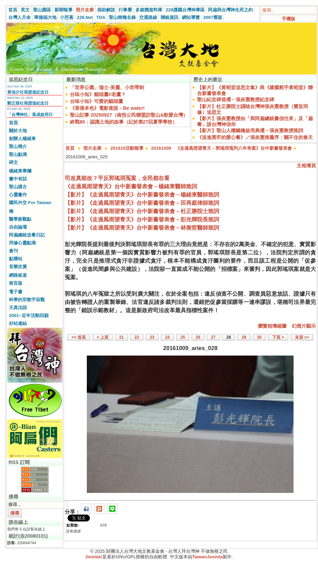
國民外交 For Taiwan (30, 202)
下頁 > (278, 337)
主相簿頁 (306, 165)
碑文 (13, 162)
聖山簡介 (18, 146)
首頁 (12, 9)
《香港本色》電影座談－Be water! (107, 108)
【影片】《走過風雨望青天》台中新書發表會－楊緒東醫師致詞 (142, 195)
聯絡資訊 (169, 17)
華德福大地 (45, 17)
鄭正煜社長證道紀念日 (28, 103)
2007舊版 (212, 17)
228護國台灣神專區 (185, 9)
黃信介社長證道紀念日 (28, 92)
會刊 (13, 250)
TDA (100, 17)
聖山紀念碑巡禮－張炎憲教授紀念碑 (235, 99)
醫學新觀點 (20, 219)
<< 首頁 (79, 337)
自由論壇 (18, 227)
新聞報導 (63, 9)
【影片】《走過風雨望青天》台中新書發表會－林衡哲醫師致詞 (142, 228)
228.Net (85, 17)
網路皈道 (18, 275)
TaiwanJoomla (207, 556)
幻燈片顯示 (304, 326)
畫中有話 (18, 178)
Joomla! (93, 556)
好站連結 (18, 323)
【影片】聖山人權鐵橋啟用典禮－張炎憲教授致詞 (250, 130)
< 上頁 (103, 337)
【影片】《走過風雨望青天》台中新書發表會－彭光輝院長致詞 (142, 219)
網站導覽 (191, 17)
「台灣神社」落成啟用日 (30, 114)
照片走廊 (85, 9)
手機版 (288, 18)
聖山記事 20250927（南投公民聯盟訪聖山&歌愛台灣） (129, 115)
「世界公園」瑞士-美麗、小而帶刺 (107, 87)
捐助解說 (106, 9)
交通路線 (148, 17)
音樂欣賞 (18, 266)
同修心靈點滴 (22, 242)
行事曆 (125, 9)
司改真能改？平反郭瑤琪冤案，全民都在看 (117, 178)
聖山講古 (18, 186)
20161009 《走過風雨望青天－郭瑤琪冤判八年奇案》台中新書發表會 (221, 148)
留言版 (15, 283)
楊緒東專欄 (20, 170)
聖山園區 (42, 9)
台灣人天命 (19, 17)
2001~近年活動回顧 (29, 315)
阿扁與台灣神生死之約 (230, 9)
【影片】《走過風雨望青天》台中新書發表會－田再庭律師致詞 (142, 203)
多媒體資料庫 (148, 9)
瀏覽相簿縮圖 (272, 326)
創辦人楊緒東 (22, 138)
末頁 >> (302, 337)
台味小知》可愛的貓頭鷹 (96, 101)
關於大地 (18, 130)
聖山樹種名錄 (122, 17)
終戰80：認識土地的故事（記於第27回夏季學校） (123, 122)
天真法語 (18, 307)
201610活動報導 (127, 148)
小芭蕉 (66, 17)
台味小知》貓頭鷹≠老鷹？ (98, 94)
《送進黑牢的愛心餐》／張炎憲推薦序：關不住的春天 (255, 137)
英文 (25, 9)
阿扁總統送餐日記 (27, 234)
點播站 (15, 258)
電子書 (15, 291)
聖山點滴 (18, 154)
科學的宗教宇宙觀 (27, 299)
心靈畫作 (18, 194)
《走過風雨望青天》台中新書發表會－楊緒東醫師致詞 (131, 186)
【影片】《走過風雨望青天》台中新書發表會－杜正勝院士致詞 (142, 211)
